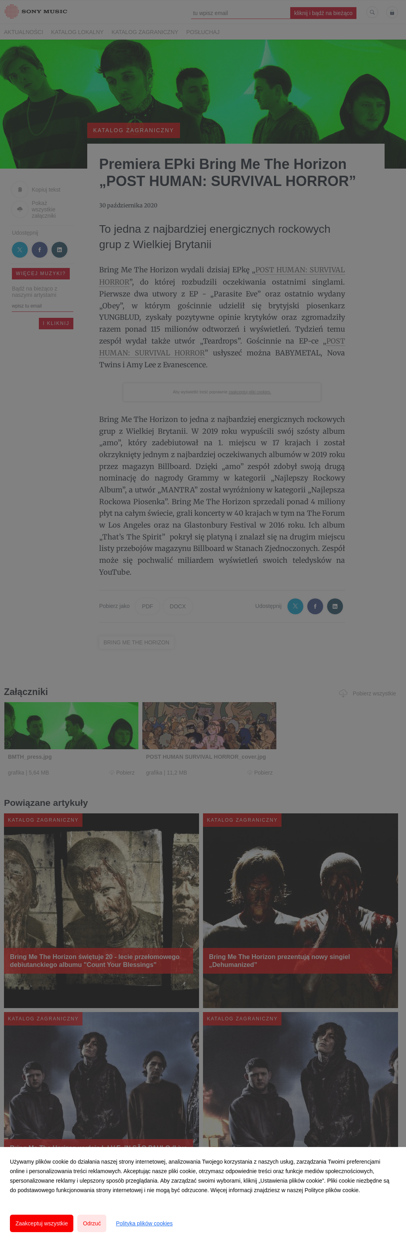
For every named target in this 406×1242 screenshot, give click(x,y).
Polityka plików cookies (144, 1223)
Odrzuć (92, 1223)
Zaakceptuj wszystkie (41, 1223)
